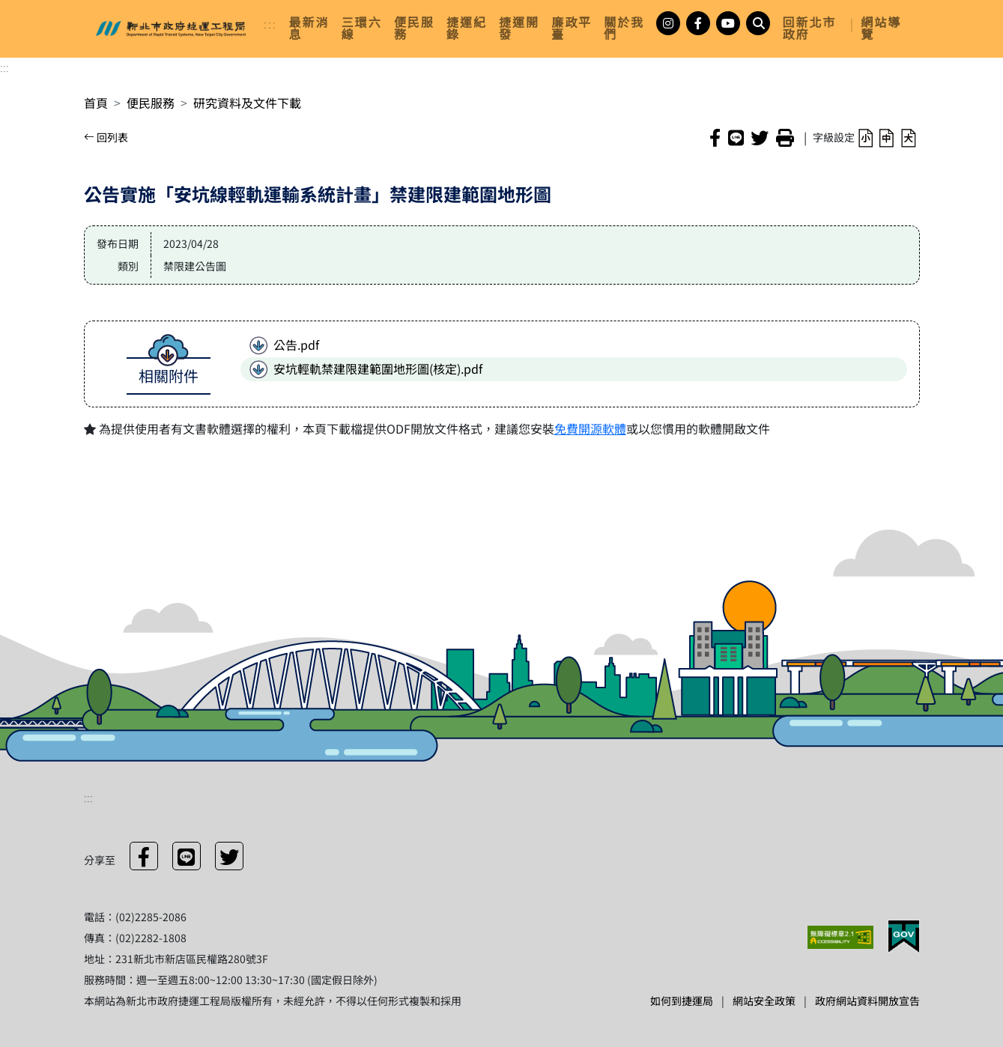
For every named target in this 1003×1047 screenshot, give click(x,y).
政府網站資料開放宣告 (867, 1000)
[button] (865, 137)
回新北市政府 (809, 28)
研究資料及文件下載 (247, 103)
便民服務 (151, 103)
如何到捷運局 (681, 1000)
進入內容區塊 (36, 9)
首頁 (96, 103)
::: (270, 23)
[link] (309, 29)
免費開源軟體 (590, 428)
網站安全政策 (764, 1000)
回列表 (106, 137)
